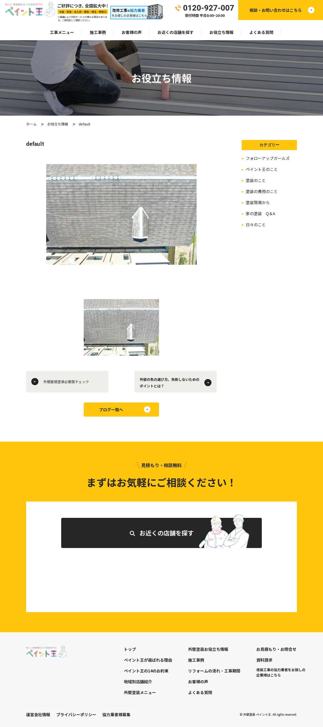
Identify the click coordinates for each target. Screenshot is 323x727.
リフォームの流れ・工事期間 (214, 671)
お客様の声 (132, 32)
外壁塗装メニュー (140, 692)
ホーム (31, 123)
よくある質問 (261, 32)
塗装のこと (256, 180)
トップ (130, 649)
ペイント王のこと (262, 169)
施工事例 (98, 32)
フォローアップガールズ (268, 158)
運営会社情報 (38, 714)
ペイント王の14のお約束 (146, 671)
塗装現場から (258, 202)
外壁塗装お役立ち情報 (208, 649)
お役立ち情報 (221, 32)
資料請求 (264, 660)
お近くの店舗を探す (175, 32)
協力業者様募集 (116, 714)
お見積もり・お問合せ (276, 649)
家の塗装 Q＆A (260, 213)
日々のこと (256, 224)
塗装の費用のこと (262, 191)
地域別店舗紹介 (138, 681)
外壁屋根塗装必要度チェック (66, 381)
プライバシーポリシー (76, 714)
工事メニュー (62, 32)
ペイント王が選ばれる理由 (148, 660)
